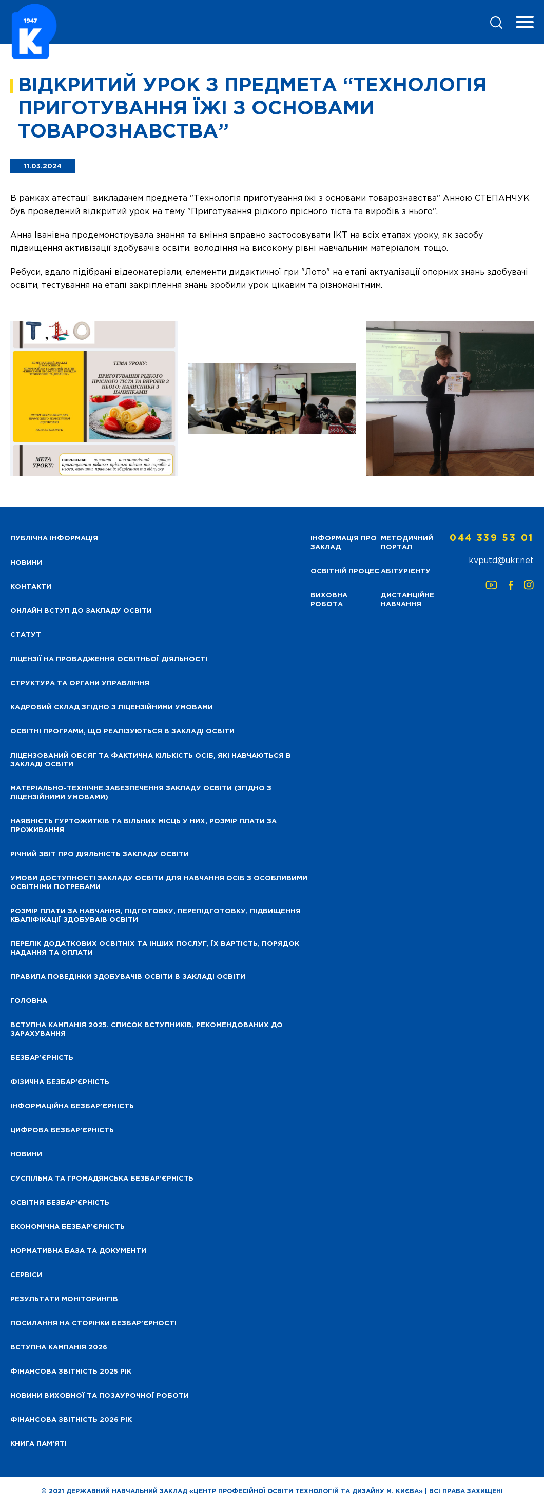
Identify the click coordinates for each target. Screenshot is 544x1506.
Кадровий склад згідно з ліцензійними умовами (111, 707)
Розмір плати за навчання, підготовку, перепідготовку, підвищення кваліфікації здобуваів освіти (155, 916)
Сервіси (26, 1275)
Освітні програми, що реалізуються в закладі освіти (122, 732)
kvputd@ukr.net (501, 561)
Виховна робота (328, 600)
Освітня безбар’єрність (59, 1203)
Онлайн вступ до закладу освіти (81, 611)
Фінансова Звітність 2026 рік (71, 1420)
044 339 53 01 (492, 538)
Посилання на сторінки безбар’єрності (93, 1323)
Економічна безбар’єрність (67, 1227)
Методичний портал (407, 543)
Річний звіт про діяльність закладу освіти (99, 854)
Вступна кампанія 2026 (58, 1347)
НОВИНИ (26, 563)
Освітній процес (344, 571)
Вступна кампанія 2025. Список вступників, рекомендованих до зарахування (146, 1029)
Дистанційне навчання (407, 600)
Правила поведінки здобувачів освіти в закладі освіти (127, 977)
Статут (25, 635)
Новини (26, 1154)
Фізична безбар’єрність (59, 1082)
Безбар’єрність (41, 1058)
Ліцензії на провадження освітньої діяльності (108, 659)
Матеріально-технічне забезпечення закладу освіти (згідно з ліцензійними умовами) (140, 793)
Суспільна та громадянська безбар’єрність (101, 1179)
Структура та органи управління (79, 683)
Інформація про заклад (343, 543)
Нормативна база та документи (78, 1251)
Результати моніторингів (64, 1299)
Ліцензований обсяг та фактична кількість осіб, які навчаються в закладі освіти (150, 760)
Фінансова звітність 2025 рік (70, 1372)
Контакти (30, 587)
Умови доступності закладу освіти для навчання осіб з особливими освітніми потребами (158, 883)
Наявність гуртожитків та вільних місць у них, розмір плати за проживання (143, 826)
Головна (28, 1001)
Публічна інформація (54, 539)
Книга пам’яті (38, 1444)
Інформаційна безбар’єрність (72, 1106)
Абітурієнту (406, 571)
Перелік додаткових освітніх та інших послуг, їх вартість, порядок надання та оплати (154, 948)
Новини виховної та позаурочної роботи (99, 1396)
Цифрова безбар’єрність (62, 1130)
